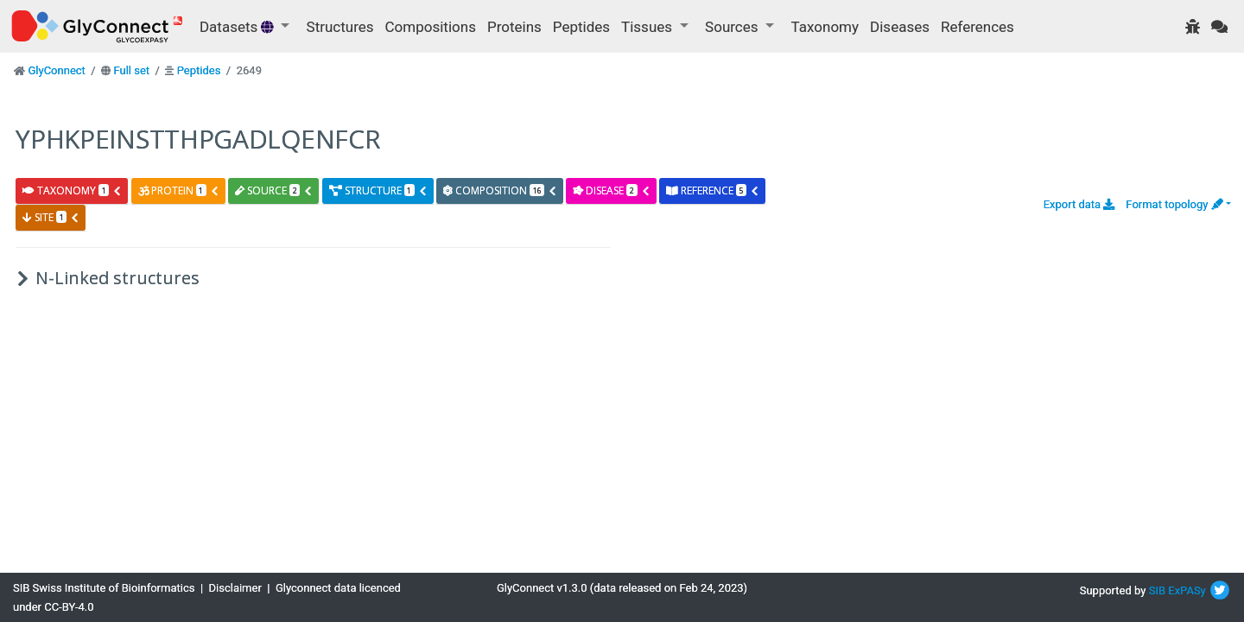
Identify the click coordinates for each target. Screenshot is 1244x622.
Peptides (581, 26)
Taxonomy (825, 26)
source (274, 190)
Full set (131, 70)
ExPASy (1187, 590)
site (50, 217)
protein (178, 190)
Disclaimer (235, 587)
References (977, 26)
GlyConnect (56, 70)
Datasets (238, 26)
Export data (1079, 204)
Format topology (1174, 204)
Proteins (514, 26)
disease (611, 190)
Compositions (430, 26)
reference (712, 190)
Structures (340, 26)
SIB (1157, 590)
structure (378, 190)
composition (500, 190)
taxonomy (72, 190)
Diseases (900, 26)
